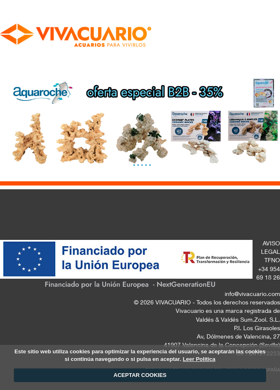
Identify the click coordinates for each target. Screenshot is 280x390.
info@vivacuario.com (252, 295)
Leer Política (199, 359)
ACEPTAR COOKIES (140, 375)
